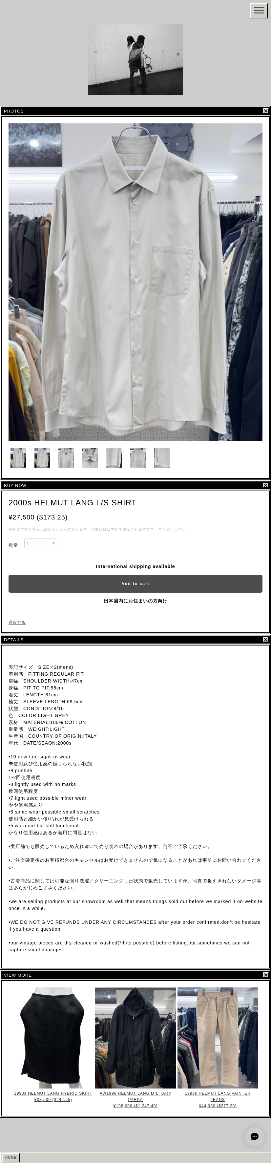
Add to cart (135, 584)
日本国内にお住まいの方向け (136, 600)
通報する (17, 622)
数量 (13, 545)
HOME (10, 1157)
